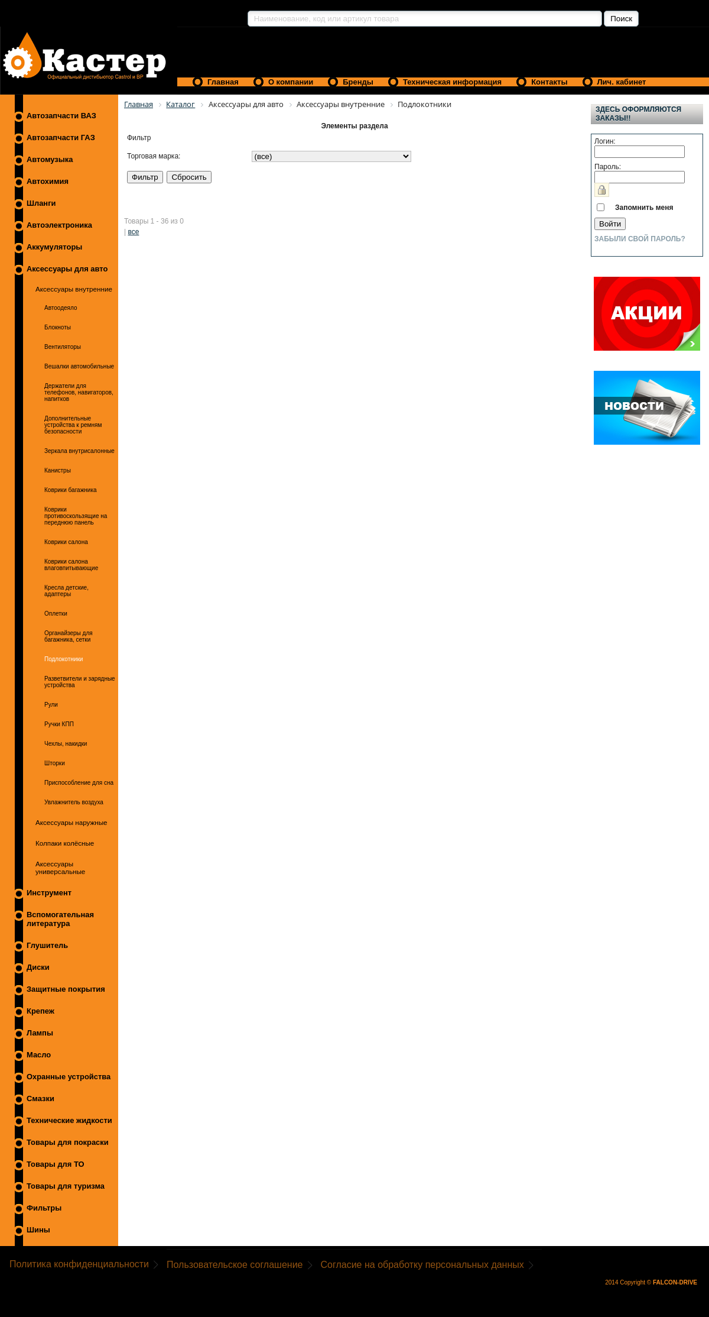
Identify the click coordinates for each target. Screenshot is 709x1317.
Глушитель (47, 945)
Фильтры (44, 1207)
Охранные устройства (68, 1076)
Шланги (41, 203)
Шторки (54, 763)
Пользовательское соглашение (235, 1265)
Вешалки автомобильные (79, 366)
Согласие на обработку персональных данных (422, 1265)
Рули (51, 704)
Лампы (40, 1032)
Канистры (57, 470)
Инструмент (49, 892)
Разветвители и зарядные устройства (79, 681)
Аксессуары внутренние (73, 289)
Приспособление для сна (78, 782)
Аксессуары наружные (71, 822)
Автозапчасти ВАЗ (61, 115)
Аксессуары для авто (67, 268)
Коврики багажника (70, 490)
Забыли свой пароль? (639, 239)
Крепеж (40, 1011)
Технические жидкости (69, 1120)
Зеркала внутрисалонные (79, 451)
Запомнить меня (644, 207)
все (133, 232)
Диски (38, 967)
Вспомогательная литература (60, 919)
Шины (38, 1229)
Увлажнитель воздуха (73, 802)
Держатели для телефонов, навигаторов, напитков (78, 392)
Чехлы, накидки (65, 743)
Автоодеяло (60, 308)
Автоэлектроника (59, 225)
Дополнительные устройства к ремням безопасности (73, 425)
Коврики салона (66, 542)
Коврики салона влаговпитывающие (71, 564)
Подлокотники (63, 659)
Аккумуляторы (54, 246)
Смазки (40, 1098)
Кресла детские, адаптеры (66, 590)
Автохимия (48, 181)
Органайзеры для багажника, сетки (68, 636)
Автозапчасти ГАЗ (61, 137)
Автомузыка (50, 159)
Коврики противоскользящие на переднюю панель (75, 516)
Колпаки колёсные (64, 843)
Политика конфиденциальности (79, 1264)
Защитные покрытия (66, 989)
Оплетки (55, 613)
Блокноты (57, 327)
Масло (39, 1054)
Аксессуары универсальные (60, 867)
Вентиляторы (62, 347)
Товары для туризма (66, 1186)
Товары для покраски (68, 1142)
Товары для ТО (55, 1164)
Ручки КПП (59, 724)
